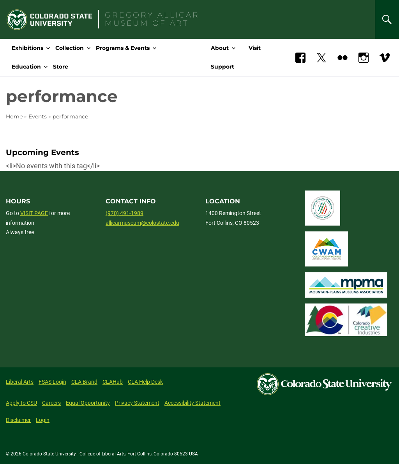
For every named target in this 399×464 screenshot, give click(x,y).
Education (26, 66)
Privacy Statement (137, 403)
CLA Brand (84, 382)
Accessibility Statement (192, 403)
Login (42, 420)
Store (60, 66)
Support (222, 66)
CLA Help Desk (145, 382)
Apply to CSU (21, 403)
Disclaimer (18, 420)
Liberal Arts (20, 382)
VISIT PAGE (34, 213)
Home (14, 116)
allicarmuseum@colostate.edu (142, 223)
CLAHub (112, 382)
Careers (51, 403)
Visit (255, 47)
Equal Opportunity (88, 403)
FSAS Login (52, 382)
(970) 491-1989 (124, 213)
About (220, 47)
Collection (69, 47)
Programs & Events (123, 47)
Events (37, 116)
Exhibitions (27, 47)
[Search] (387, 19)
